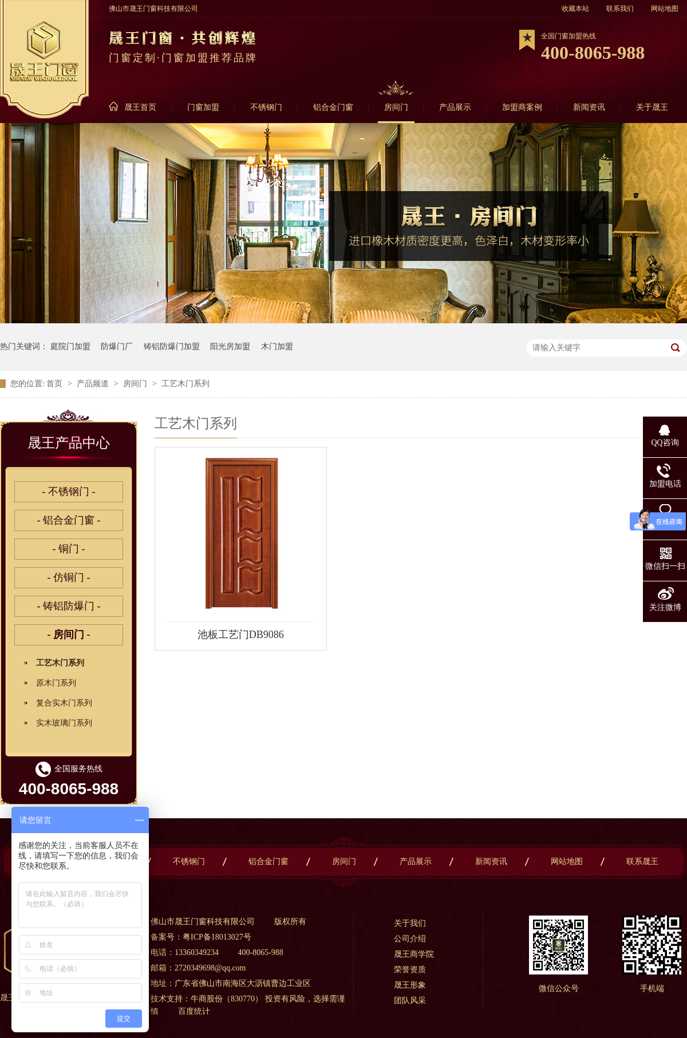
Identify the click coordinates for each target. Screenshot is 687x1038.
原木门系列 (56, 683)
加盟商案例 (522, 107)
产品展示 (455, 107)
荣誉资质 (410, 969)
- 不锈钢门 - (69, 491)
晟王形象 (410, 985)
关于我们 (410, 923)
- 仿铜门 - (69, 577)
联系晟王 (642, 861)
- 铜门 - (69, 548)
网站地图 (664, 9)
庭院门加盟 (70, 346)
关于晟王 (652, 107)
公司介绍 (410, 938)
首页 (55, 383)
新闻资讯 (589, 107)
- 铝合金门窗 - (69, 520)
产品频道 (94, 383)
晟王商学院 (414, 954)
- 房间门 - (69, 634)
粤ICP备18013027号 (217, 937)
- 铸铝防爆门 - (69, 606)
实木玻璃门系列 (64, 723)
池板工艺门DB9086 (241, 634)
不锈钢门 (266, 107)
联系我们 (620, 9)
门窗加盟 (203, 107)
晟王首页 (140, 107)
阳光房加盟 (230, 346)
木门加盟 (277, 346)
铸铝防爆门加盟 (172, 346)
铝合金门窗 (333, 107)
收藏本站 (575, 9)
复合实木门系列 (64, 703)
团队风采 (410, 1000)
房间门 (396, 107)
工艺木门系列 (185, 383)
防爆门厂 (117, 346)
